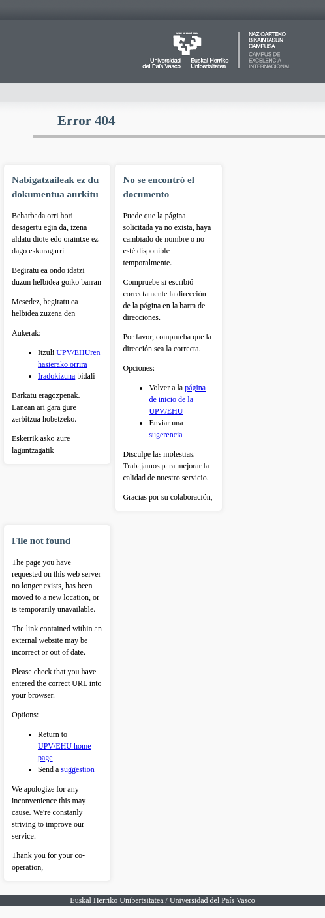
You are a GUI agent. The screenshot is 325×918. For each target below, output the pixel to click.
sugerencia (165, 434)
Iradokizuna (56, 375)
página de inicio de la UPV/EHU (177, 399)
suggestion (77, 769)
